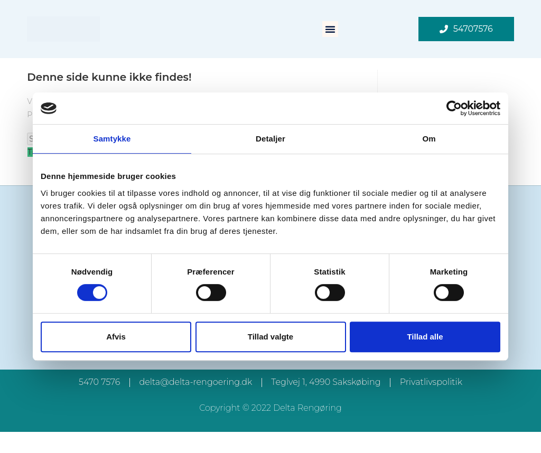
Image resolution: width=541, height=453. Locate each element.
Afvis (116, 336)
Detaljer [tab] (270, 138)
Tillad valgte (270, 336)
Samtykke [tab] (112, 138)
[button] (330, 29)
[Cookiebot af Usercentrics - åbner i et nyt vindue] (454, 108)
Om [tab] (428, 138)
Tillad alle (425, 336)
